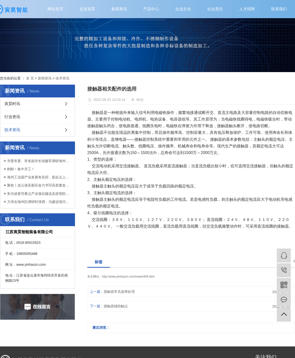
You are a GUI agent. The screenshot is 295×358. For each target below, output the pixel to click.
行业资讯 (12, 117)
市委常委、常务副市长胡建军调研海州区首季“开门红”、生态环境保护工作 (39, 161)
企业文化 (183, 9)
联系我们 (279, 9)
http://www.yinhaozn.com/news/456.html (128, 276)
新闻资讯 (119, 9)
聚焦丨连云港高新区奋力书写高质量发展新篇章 (39, 185)
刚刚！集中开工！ (21, 169)
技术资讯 (62, 78)
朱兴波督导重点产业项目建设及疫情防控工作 (39, 194)
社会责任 (215, 9)
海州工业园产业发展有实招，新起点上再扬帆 (39, 177)
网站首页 (55, 9)
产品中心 (151, 9)
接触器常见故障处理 (119, 292)
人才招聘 (247, 9)
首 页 (30, 78)
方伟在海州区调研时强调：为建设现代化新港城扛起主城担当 (39, 202)
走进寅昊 (87, 9)
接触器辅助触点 (116, 306)
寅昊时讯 (12, 104)
